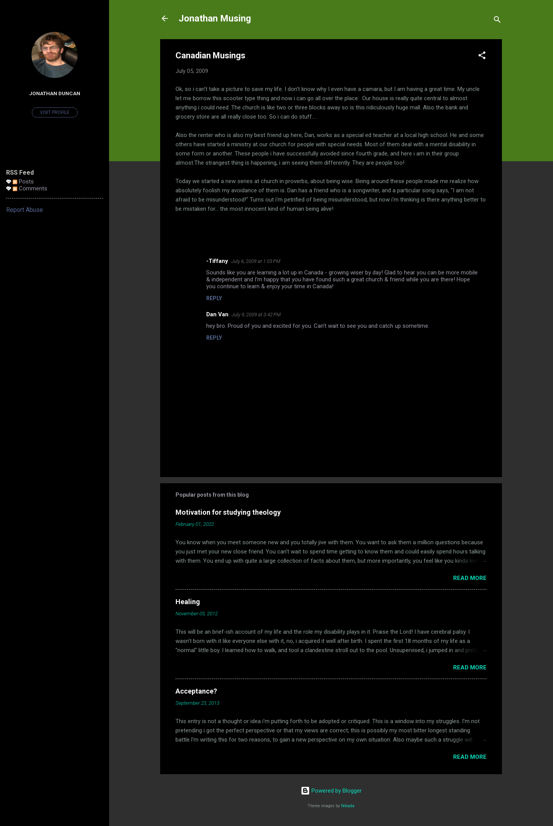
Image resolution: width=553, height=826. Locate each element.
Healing (188, 602)
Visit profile (55, 112)
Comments (30, 188)
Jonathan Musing (215, 18)
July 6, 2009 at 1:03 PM (255, 261)
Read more (470, 578)
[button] (482, 57)
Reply (214, 298)
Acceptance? (196, 691)
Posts (23, 181)
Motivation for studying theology (228, 512)
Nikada (347, 805)
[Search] (497, 21)
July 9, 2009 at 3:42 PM (256, 314)
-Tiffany (217, 261)
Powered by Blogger (331, 790)
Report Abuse (24, 209)
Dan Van (217, 314)
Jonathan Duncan (54, 93)
